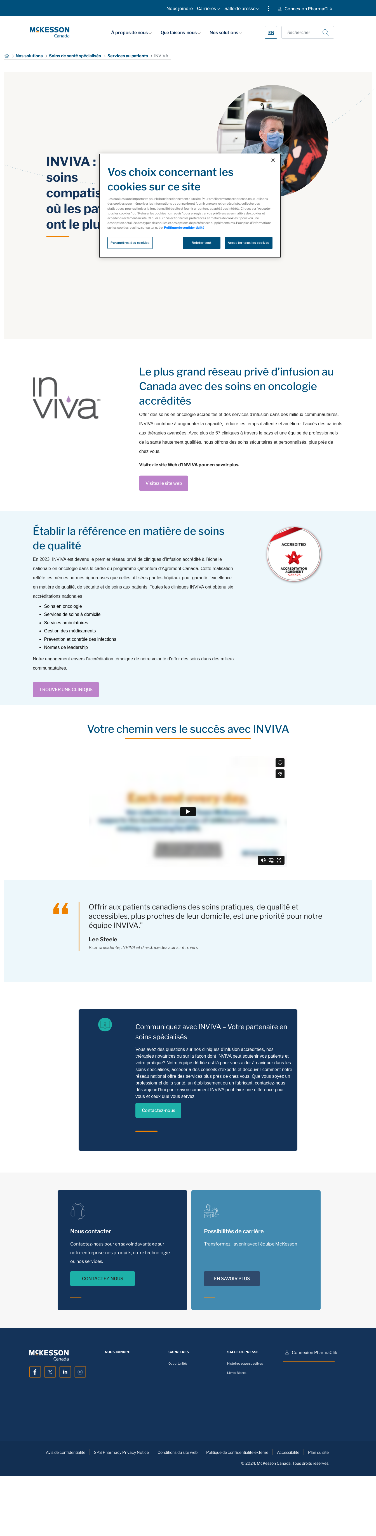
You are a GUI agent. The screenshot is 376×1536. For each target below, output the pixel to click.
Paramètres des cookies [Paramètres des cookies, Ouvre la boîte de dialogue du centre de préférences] (130, 243)
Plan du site (318, 1452)
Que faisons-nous (181, 32)
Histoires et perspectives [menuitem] (245, 1363)
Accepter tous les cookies (248, 243)
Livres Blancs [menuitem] (236, 1373)
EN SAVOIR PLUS (232, 1278)
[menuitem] (179, 10)
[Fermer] (273, 160)
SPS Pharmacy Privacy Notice (121, 1452)
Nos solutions (226, 32)
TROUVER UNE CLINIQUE (66, 689)
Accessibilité (288, 1452)
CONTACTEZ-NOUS (102, 1278)
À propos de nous (131, 32)
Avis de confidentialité (65, 1452)
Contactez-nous (158, 1110)
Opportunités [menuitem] (177, 1363)
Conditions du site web (178, 1452)
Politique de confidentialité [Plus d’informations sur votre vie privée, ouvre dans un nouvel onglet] (184, 228)
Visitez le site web (163, 483)
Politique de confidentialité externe (237, 1452)
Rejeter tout (202, 243)
